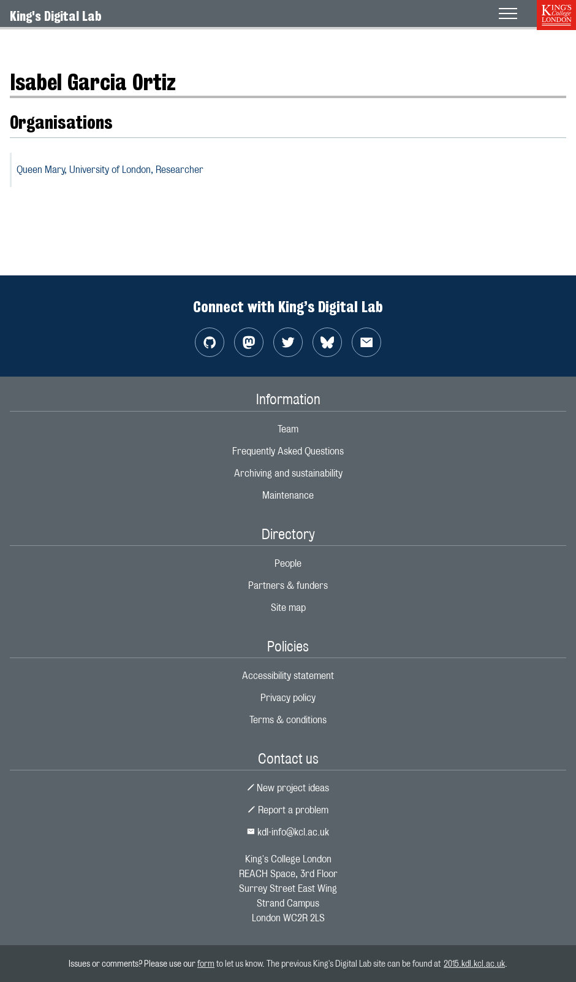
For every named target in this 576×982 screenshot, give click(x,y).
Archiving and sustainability (288, 473)
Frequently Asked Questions (288, 451)
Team (288, 429)
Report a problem (288, 810)
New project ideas (288, 788)
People (288, 563)
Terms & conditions (288, 720)
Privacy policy (288, 698)
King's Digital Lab (56, 16)
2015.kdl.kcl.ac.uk (474, 963)
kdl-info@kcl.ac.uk (288, 832)
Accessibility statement (288, 675)
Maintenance (288, 495)
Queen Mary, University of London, (110, 169)
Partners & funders (288, 585)
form (205, 963)
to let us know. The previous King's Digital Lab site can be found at (329, 963)
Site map (288, 607)
